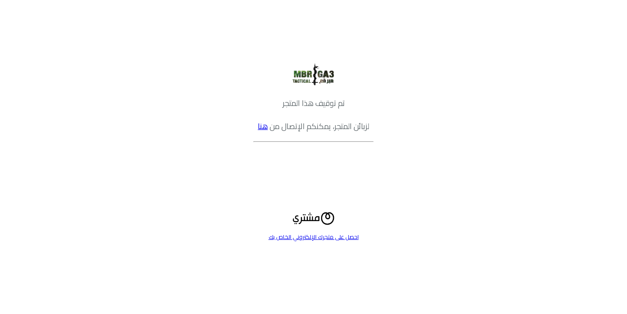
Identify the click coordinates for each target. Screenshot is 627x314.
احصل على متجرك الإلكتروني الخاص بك (314, 237)
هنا (263, 126)
